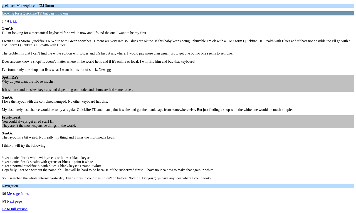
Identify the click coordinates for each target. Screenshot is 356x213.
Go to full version (14, 209)
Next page (14, 201)
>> (15, 21)
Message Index (18, 194)
